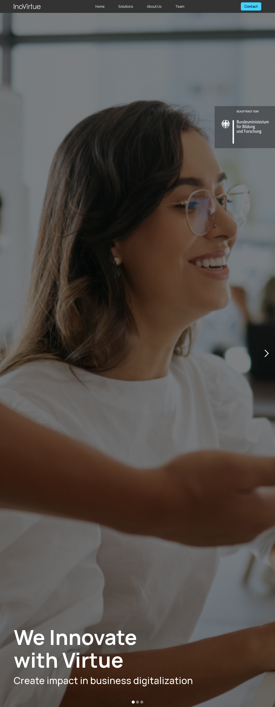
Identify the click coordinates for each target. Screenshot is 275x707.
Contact (251, 6)
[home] (27, 6)
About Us (154, 6)
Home (100, 6)
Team (179, 6)
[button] (266, 353)
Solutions (125, 6)
